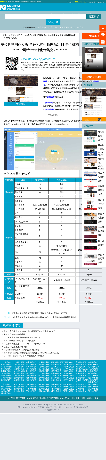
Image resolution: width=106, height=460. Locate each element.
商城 (53, 27)
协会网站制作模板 (101, 217)
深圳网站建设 (44, 364)
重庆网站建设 (56, 369)
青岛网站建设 (68, 373)
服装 (39, 27)
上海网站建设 (6, 362)
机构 (70, 27)
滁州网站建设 (44, 369)
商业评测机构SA (101, 245)
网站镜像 (39, 1)
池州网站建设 (31, 369)
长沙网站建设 (19, 380)
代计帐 (76, 27)
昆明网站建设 (6, 376)
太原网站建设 (56, 376)
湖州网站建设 (68, 371)
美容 (57, 27)
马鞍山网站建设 (94, 367)
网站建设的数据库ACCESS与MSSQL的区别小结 (24, 344)
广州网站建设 (19, 364)
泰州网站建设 (81, 378)
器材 (66, 27)
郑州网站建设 (6, 380)
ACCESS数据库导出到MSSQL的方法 (19, 341)
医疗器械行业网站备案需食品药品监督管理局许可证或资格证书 (31, 353)
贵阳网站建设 (44, 380)
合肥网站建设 (93, 362)
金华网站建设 (93, 371)
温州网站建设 (31, 373)
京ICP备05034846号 (81, 407)
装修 (44, 27)
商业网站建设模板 (101, 176)
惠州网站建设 (81, 364)
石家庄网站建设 (82, 369)
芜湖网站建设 (81, 367)
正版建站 (10, 7)
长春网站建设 (68, 376)
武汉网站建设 (81, 373)
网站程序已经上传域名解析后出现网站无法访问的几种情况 (29, 331)
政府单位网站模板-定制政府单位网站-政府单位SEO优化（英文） (40, 313)
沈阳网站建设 (6, 371)
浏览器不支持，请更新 (94, 59)
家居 (61, 27)
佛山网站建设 (31, 364)
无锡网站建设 (93, 376)
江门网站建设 (19, 367)
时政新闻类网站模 (101, 190)
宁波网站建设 (44, 371)
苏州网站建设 (19, 378)
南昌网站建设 (93, 378)
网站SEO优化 (22, 1)
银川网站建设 (44, 376)
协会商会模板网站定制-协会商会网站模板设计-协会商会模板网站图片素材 (44, 317)
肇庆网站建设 (56, 364)
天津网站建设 (68, 369)
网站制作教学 (32, 398)
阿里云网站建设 (57, 362)
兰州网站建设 (19, 376)
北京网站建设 (19, 362)
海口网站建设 (31, 380)
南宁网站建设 (31, 376)
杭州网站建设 (31, 371)
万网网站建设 (68, 362)
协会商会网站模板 (101, 258)
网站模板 (28, 1)
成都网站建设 (93, 373)
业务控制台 (92, 2)
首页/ (5, 35)
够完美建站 (21, 398)
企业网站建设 (31, 362)
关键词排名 (33, 1)
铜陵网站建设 (6, 369)
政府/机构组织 (17, 35)
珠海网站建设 (93, 364)
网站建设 (69, 2)
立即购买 (40, 302)
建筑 (48, 27)
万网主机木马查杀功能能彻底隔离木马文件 (22, 337)
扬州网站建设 (56, 378)
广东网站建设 (6, 364)
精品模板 (17, 1)
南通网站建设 (31, 378)
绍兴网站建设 (56, 371)
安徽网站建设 (44, 367)
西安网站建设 (56, 380)
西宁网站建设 (68, 380)
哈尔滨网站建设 (20, 371)
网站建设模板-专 (101, 136)
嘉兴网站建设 (81, 371)
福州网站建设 (44, 373)
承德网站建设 (93, 369)
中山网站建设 (6, 367)
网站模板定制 (11, 1)
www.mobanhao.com (30, 407)
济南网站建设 (56, 373)
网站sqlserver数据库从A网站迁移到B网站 (21, 350)
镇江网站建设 (68, 378)
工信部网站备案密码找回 (14, 334)
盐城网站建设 (44, 378)
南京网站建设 (81, 376)
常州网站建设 (6, 378)
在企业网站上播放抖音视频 (15, 347)
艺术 (81, 27)
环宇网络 (12, 398)
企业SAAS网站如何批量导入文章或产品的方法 (24, 356)
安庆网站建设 (81, 362)
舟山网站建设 (6, 373)
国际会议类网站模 (101, 204)
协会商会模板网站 (101, 231)
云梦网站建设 (44, 362)
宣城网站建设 (19, 369)
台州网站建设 (19, 373)
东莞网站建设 (68, 364)
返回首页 (100, 2)
